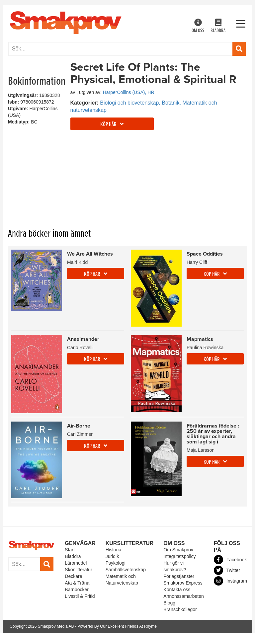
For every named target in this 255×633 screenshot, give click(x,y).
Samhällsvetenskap (126, 569)
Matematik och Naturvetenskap (122, 580)
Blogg (169, 602)
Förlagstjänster (178, 576)
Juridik (112, 556)
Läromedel (76, 563)
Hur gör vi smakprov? (174, 566)
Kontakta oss (176, 589)
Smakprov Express (182, 583)
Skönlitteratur (78, 569)
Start (70, 549)
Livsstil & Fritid (80, 596)
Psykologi (116, 563)
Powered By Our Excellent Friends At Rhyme (117, 626)
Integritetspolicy (179, 556)
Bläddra (218, 26)
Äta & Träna (77, 583)
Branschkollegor (180, 609)
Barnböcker (77, 589)
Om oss (198, 26)
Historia (113, 549)
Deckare (73, 576)
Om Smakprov (178, 549)
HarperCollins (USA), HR (128, 92)
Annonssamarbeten (183, 596)
